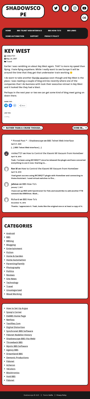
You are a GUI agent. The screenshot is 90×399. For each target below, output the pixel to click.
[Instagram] (75, 8)
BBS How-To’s (54, 30)
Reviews (10, 275)
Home (8, 30)
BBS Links (71, 30)
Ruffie (51, 395)
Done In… (80, 128)
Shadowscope (23, 11)
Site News (11, 278)
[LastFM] (84, 18)
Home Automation (15, 36)
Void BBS (10, 376)
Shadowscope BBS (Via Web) (20, 338)
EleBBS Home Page (16, 315)
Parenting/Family (15, 263)
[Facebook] (65, 8)
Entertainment (14, 248)
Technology (12, 282)
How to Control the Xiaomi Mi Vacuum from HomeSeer (54, 153)
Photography (13, 267)
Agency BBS (12, 349)
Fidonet (10, 361)
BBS (8, 237)
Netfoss (10, 319)
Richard (15, 199)
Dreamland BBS (14, 353)
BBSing (10, 240)
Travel (9, 61)
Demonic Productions (17, 357)
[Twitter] (56, 8)
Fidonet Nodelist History (19, 334)
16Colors (10, 368)
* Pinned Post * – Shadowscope (27, 140)
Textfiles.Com (13, 323)
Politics (10, 271)
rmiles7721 (17, 153)
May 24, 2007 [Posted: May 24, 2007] (11, 58)
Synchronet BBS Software (19, 331)
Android (10, 233)
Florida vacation (40, 77)
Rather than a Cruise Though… (22, 128)
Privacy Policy (52, 36)
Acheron (10, 365)
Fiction (9, 252)
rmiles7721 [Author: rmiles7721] (10, 56)
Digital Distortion (15, 327)
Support (34, 36)
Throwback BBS (14, 342)
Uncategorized (14, 290)
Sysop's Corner (14, 312)
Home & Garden (14, 256)
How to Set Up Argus (17, 308)
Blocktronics (12, 372)
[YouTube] (84, 8)
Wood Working (14, 293)
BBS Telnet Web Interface (29, 30)
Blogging (11, 244)
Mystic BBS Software (17, 346)
